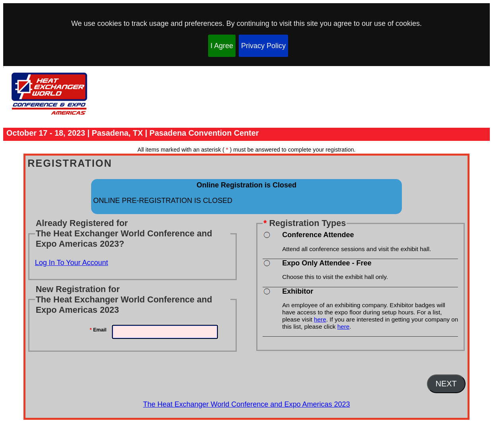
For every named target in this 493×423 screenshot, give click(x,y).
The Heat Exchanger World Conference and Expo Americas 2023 (246, 404)
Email (98, 330)
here (320, 319)
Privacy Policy (263, 46)
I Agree (221, 46)
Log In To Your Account (71, 263)
